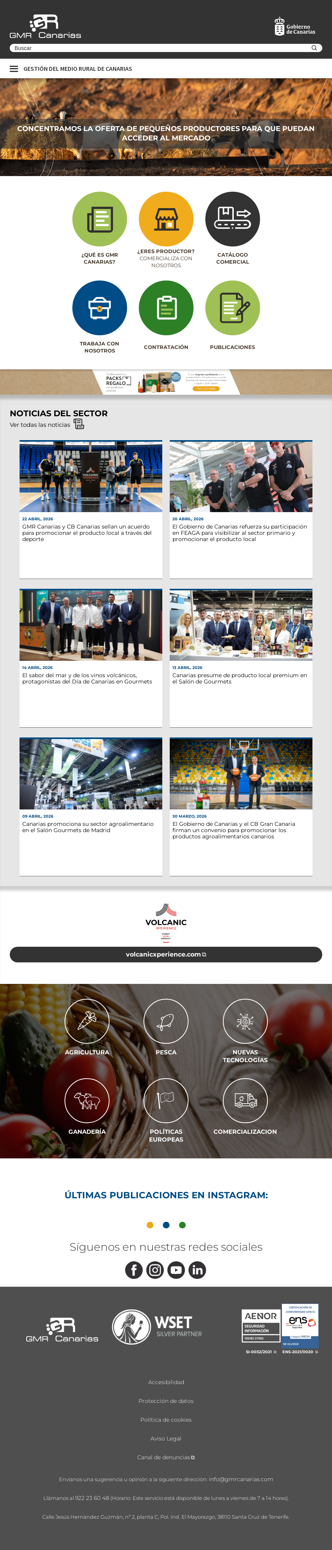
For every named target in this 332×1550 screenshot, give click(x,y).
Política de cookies (166, 1419)
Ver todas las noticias (47, 424)
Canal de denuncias (163, 1457)
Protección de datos (166, 1400)
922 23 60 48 (92, 1497)
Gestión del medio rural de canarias (77, 68)
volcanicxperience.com (163, 954)
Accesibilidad (166, 1382)
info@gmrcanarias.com (241, 1479)
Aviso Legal (166, 1438)
